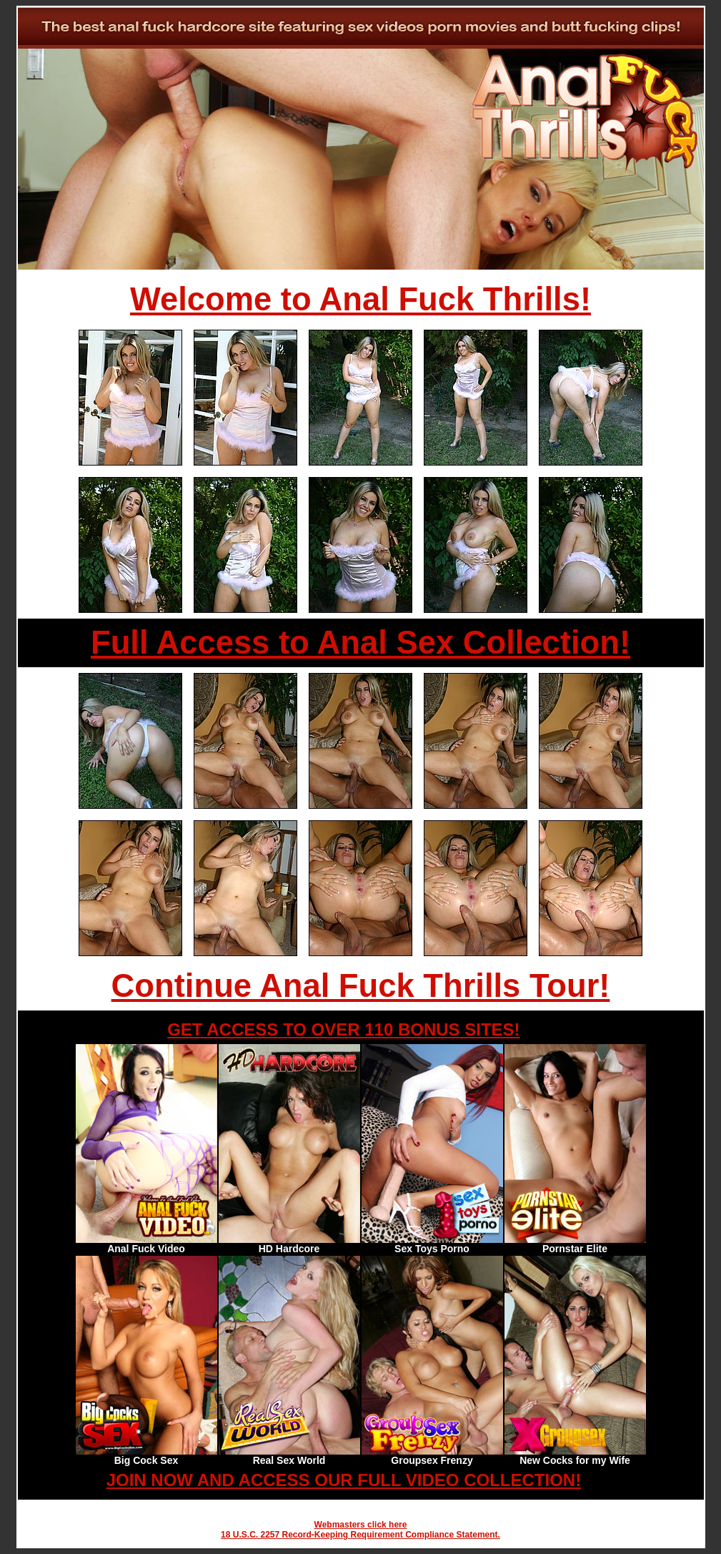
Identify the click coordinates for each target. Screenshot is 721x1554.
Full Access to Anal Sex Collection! (360, 642)
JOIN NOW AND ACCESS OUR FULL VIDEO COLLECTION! (343, 1480)
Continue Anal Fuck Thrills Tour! (360, 986)
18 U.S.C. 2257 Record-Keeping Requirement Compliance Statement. (360, 1535)
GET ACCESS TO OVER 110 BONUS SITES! (343, 1029)
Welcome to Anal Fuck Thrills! (360, 299)
